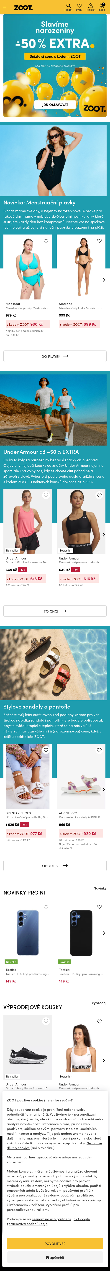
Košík (102, 6)
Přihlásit (90, 7)
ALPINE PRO (68, 813)
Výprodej (99, 1002)
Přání (79, 7)
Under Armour (16, 558)
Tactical (11, 969)
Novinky (100, 887)
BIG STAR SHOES (18, 813)
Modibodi (13, 304)
